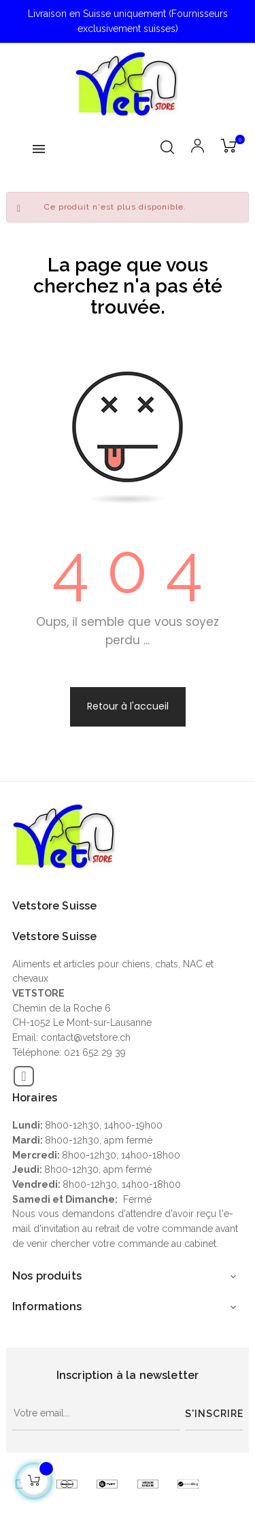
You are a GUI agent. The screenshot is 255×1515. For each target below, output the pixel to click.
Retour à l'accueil (128, 706)
